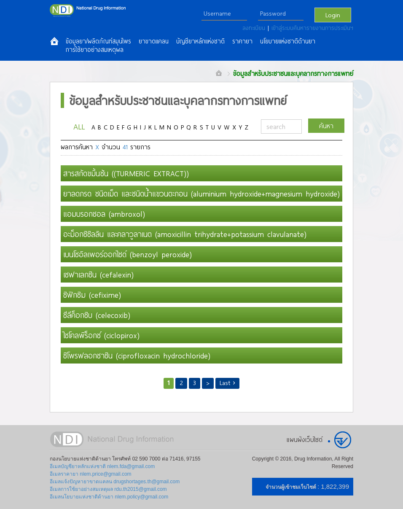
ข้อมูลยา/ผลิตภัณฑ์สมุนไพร (98, 41)
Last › (228, 382)
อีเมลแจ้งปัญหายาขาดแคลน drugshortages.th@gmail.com (115, 482)
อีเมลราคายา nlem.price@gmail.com (91, 474)
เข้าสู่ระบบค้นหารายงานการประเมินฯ (312, 28)
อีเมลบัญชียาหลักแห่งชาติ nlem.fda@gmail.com (102, 466)
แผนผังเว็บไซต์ (304, 439)
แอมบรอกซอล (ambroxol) (104, 213)
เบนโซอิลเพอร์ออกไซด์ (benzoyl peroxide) (127, 254)
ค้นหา (326, 125)
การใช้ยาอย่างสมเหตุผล (95, 50)
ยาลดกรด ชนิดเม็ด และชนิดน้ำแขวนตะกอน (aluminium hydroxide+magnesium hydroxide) (201, 193)
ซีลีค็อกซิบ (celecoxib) (96, 315)
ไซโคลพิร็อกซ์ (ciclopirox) (101, 335)
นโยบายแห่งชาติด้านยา (287, 41)
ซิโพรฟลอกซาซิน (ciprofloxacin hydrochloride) (136, 355)
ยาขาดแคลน (154, 41)
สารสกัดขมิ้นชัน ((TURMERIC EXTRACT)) (126, 173)
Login (332, 14)
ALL (79, 126)
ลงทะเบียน (255, 28)
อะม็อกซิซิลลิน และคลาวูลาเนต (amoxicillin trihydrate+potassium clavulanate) (184, 234)
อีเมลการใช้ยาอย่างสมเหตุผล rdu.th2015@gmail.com (108, 489)
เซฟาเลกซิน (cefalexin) (98, 274)
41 (125, 146)
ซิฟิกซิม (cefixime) (92, 294)
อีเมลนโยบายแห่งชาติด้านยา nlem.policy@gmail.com (109, 497)
